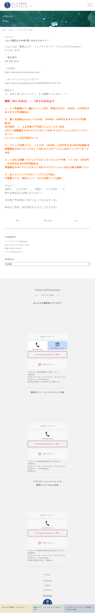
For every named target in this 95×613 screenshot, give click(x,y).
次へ (77, 221)
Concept (47, 580)
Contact (47, 590)
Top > (4, 30)
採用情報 (47, 595)
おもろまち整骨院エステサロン (47, 303)
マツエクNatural (11, 252)
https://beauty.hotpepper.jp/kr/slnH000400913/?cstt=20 (32, 83)
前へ (18, 221)
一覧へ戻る (47, 221)
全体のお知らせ (11, 248)
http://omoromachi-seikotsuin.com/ (22, 72)
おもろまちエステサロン (15, 245)
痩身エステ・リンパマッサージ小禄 (47, 392)
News (47, 574)
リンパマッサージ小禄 (14, 241)
